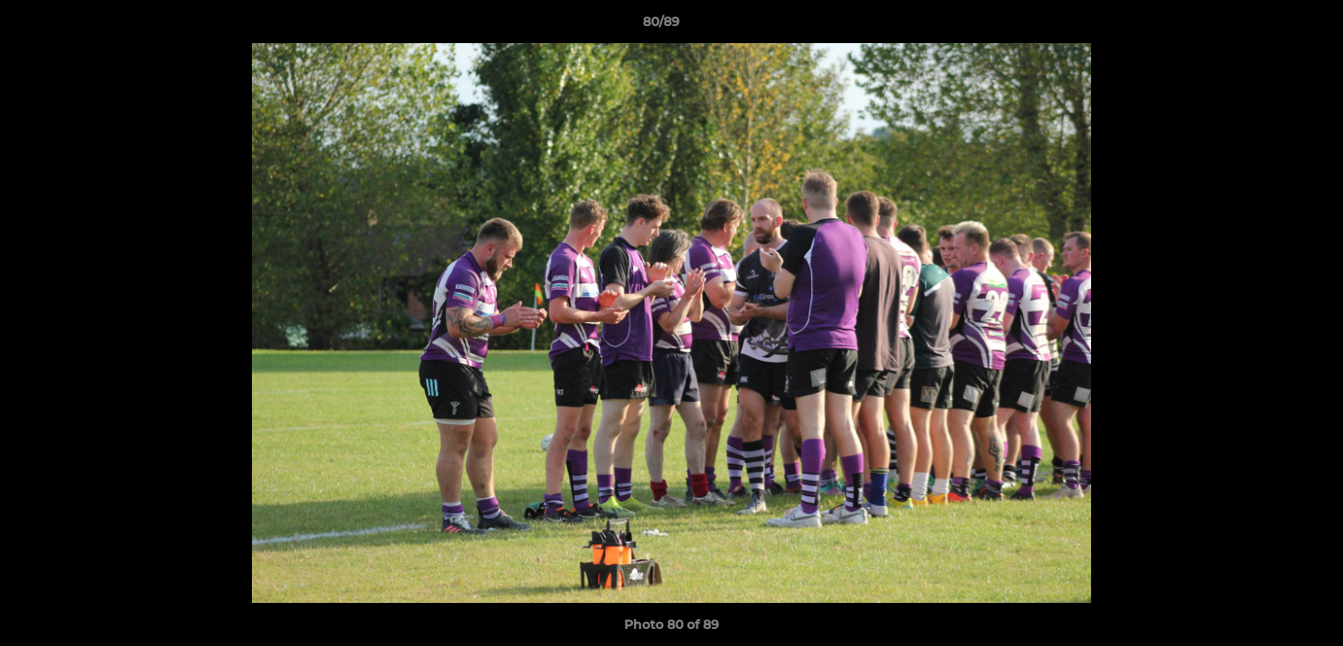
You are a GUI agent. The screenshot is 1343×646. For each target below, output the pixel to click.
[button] (1267, 26)
